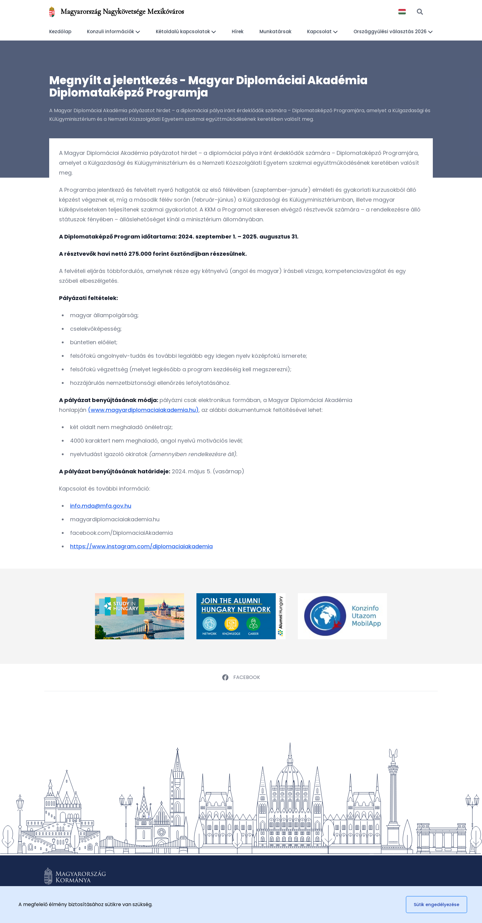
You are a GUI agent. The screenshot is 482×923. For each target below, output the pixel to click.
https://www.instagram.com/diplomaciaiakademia (141, 546)
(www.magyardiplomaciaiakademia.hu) (143, 410)
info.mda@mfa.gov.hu (100, 506)
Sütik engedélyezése (436, 904)
